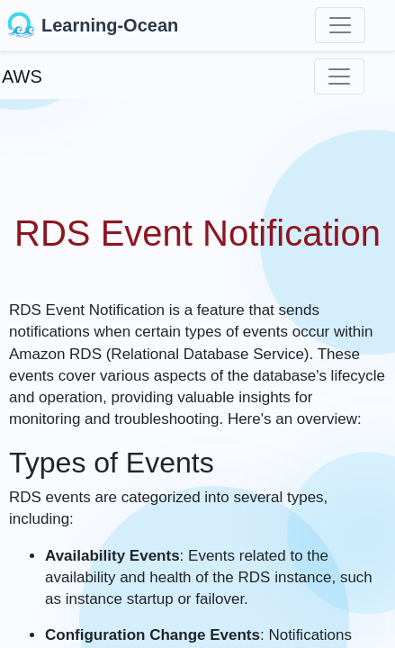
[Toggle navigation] (340, 25)
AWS (22, 76)
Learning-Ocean (92, 25)
